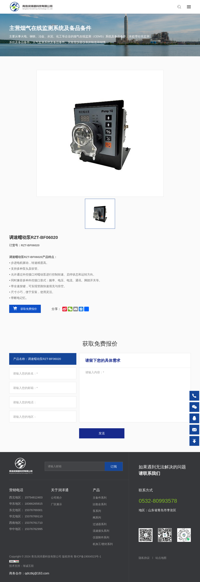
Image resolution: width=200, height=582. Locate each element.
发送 (102, 433)
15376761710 (34, 522)
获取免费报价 (29, 308)
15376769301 (34, 510)
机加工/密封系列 (103, 544)
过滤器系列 (99, 524)
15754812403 (34, 497)
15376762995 (34, 529)
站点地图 (160, 557)
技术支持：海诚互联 (21, 565)
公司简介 (56, 497)
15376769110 (34, 516)
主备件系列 (99, 497)
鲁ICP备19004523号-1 (87, 556)
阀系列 (97, 517)
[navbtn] (189, 7)
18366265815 (34, 503)
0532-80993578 (158, 501)
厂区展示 (56, 504)
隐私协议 (144, 557)
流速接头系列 (101, 530)
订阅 (114, 466)
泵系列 (97, 510)
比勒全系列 (99, 504)
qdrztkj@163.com (37, 573)
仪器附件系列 (101, 537)
